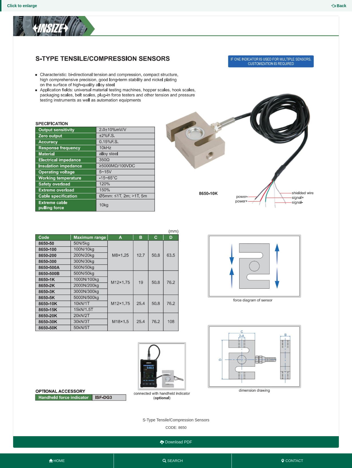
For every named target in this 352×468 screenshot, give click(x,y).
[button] (176, 214)
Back (339, 5)
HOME (57, 461)
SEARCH (173, 461)
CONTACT (292, 461)
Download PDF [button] (176, 442)
